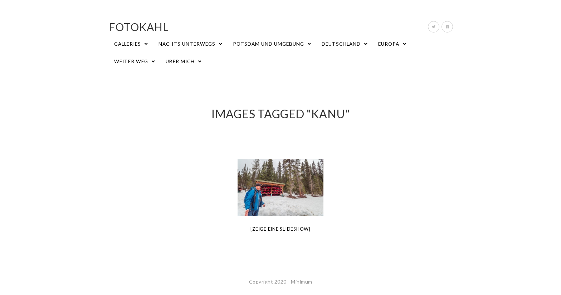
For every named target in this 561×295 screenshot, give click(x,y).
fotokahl (139, 26)
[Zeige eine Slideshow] (280, 229)
